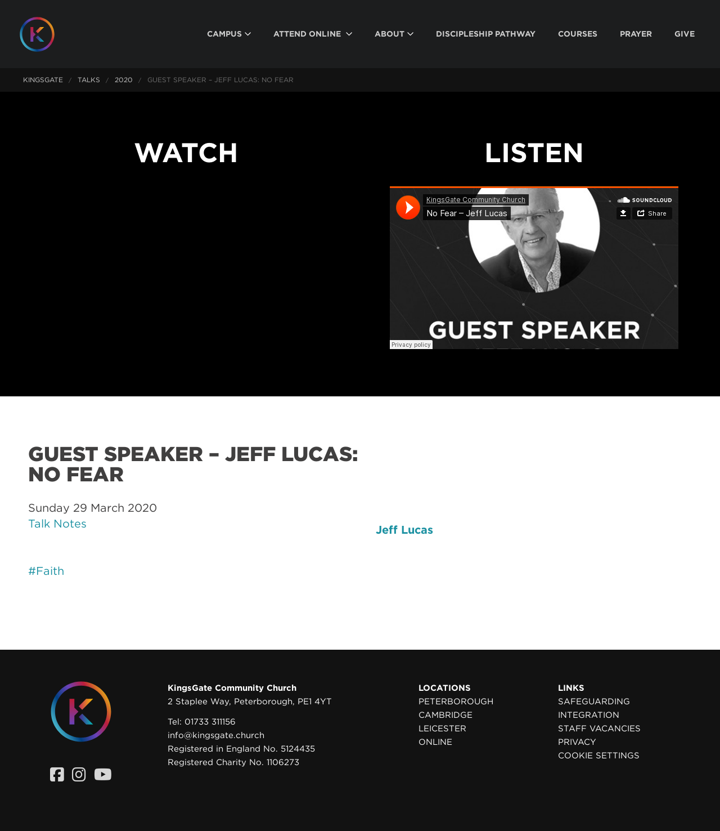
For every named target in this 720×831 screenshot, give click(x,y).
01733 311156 (210, 722)
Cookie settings (599, 755)
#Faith (46, 571)
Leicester (442, 728)
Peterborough (455, 701)
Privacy (577, 742)
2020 (124, 79)
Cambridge (445, 715)
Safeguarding (594, 701)
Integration (588, 715)
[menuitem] (229, 34)
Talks (89, 79)
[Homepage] (45, 34)
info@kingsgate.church (216, 735)
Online (435, 742)
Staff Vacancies (599, 728)
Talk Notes (57, 523)
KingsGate (43, 79)
